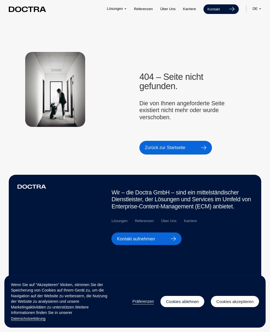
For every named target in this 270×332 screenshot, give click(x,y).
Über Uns (168, 9)
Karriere (189, 9)
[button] (117, 8)
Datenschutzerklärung (28, 318)
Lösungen (119, 221)
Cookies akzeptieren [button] (235, 301)
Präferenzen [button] (143, 301)
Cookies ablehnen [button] (182, 301)
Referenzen (143, 9)
